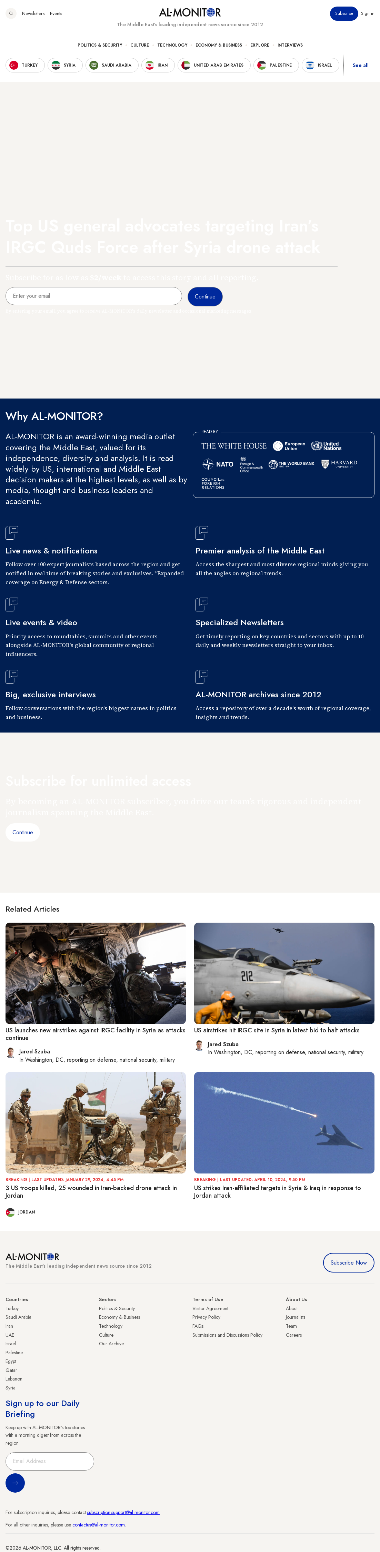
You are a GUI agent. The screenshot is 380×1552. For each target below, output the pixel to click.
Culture (139, 45)
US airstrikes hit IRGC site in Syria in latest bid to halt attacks (277, 1030)
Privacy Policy (206, 1317)
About (292, 1308)
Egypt (11, 1361)
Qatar (11, 1370)
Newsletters (33, 13)
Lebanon (14, 1378)
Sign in (367, 13)
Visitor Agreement (210, 1308)
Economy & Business (219, 45)
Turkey (12, 1308)
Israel (11, 1343)
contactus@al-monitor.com (98, 1524)
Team (291, 1326)
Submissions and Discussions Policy (227, 1335)
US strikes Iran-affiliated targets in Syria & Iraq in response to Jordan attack (277, 1191)
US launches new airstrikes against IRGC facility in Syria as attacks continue (96, 1034)
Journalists (295, 1317)
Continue (22, 832)
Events (56, 13)
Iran (9, 1326)
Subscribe (344, 13)
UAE (10, 1335)
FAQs (197, 1326)
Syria (11, 1387)
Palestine (14, 1352)
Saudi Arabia (18, 1317)
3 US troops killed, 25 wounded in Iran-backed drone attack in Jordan (91, 1191)
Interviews (290, 45)
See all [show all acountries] (361, 65)
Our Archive (111, 1343)
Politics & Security (100, 45)
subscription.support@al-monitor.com (123, 1512)
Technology (172, 45)
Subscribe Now (349, 1263)
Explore (259, 45)
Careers (294, 1335)
